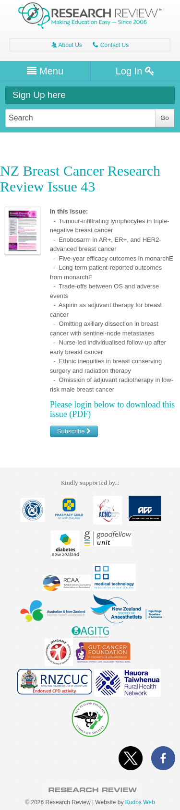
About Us (66, 45)
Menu (45, 71)
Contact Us (111, 45)
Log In (135, 71)
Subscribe (74, 431)
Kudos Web (140, 802)
